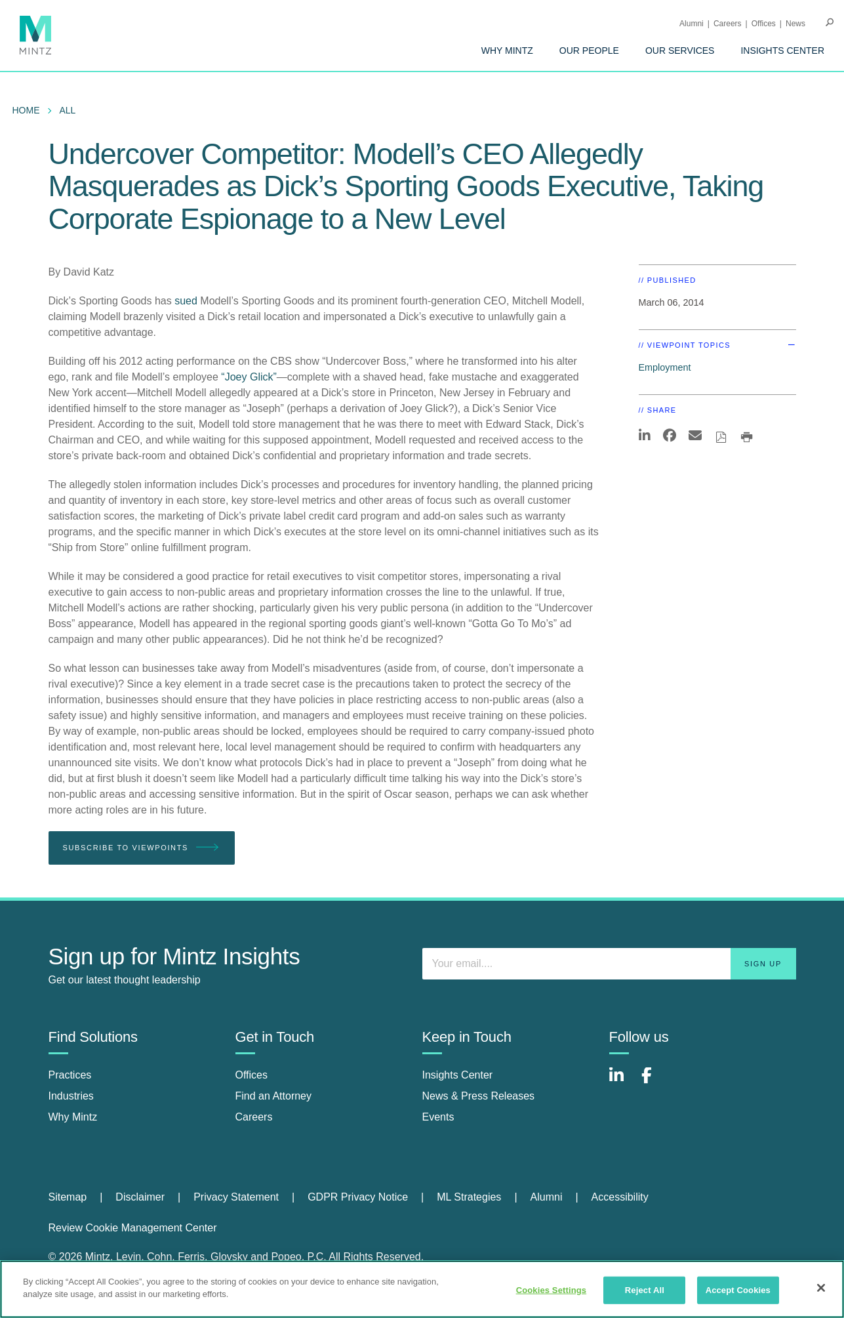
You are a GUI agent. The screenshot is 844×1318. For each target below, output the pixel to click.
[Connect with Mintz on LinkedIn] (622, 1082)
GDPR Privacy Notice (358, 1197)
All (68, 110)
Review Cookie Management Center (133, 1227)
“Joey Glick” (248, 376)
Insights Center (782, 50)
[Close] (821, 1287)
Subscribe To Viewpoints (141, 848)
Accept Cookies (738, 1290)
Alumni (691, 23)
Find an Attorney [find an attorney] (273, 1096)
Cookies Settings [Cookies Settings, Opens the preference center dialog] (551, 1290)
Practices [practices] (70, 1075)
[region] (422, 1289)
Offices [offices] (251, 1075)
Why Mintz (507, 50)
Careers (727, 23)
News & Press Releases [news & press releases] (478, 1096)
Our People (589, 50)
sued (185, 300)
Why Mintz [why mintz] (73, 1116)
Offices (764, 23)
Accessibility (620, 1197)
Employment (665, 367)
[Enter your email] (609, 963)
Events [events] (438, 1116)
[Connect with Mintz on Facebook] (654, 1082)
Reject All (644, 1290)
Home (26, 110)
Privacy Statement (236, 1197)
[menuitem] (507, 50)
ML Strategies (469, 1197)
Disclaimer (140, 1197)
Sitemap (68, 1197)
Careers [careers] (254, 1116)
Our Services (680, 50)
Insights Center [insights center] (457, 1075)
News (795, 24)
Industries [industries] (71, 1096)
